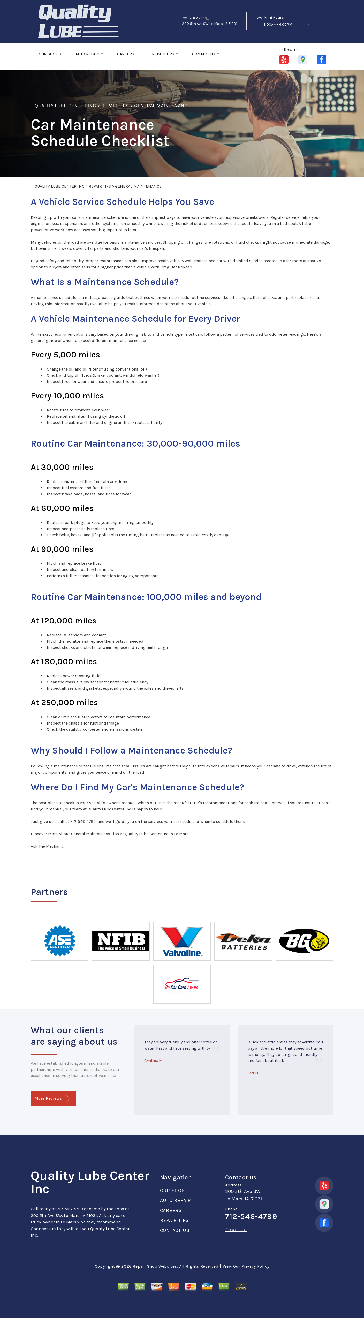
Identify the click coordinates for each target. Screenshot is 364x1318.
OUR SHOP (48, 53)
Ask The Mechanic (47, 846)
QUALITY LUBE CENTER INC (65, 106)
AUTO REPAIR (87, 53)
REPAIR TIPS (163, 53)
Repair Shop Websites (155, 1266)
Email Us (236, 1229)
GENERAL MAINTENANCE (162, 106)
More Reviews (52, 1098)
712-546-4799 (193, 18)
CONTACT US (203, 53)
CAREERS (125, 53)
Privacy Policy (255, 1266)
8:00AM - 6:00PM (277, 24)
